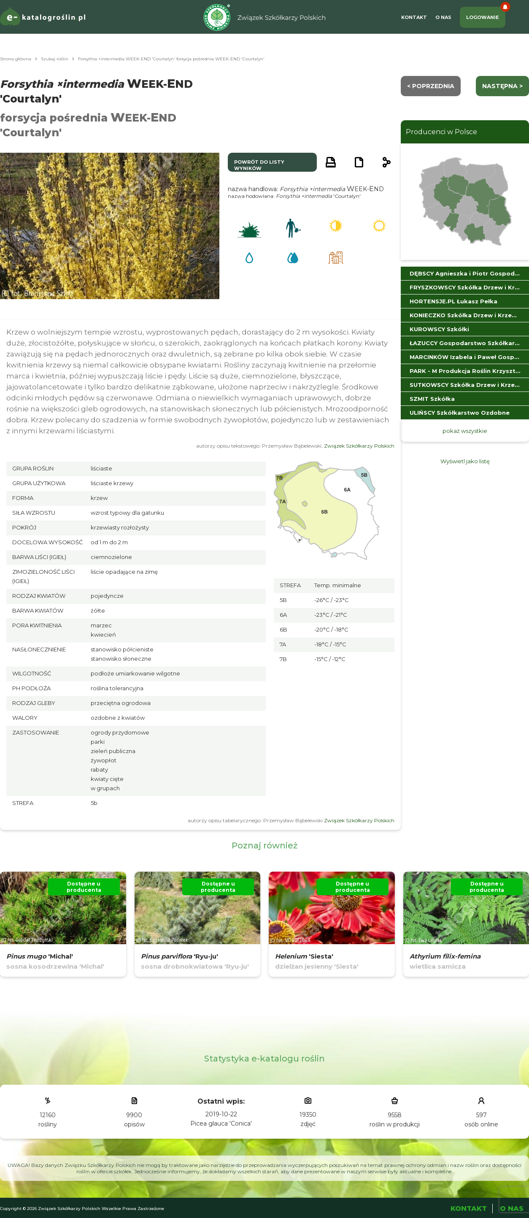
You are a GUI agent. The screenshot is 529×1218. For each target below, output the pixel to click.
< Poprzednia (430, 86)
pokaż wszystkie (465, 430)
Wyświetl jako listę (465, 461)
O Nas (443, 17)
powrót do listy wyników (259, 165)
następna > (502, 86)
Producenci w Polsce (441, 132)
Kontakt (414, 17)
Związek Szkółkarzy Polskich (359, 446)
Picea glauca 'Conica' (221, 1123)
